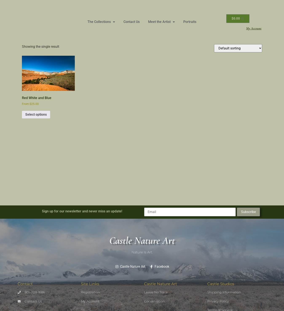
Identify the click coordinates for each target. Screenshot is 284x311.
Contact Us (131, 22)
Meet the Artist (161, 22)
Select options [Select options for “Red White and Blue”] (36, 114)
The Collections (101, 22)
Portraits (189, 22)
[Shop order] (238, 48)
